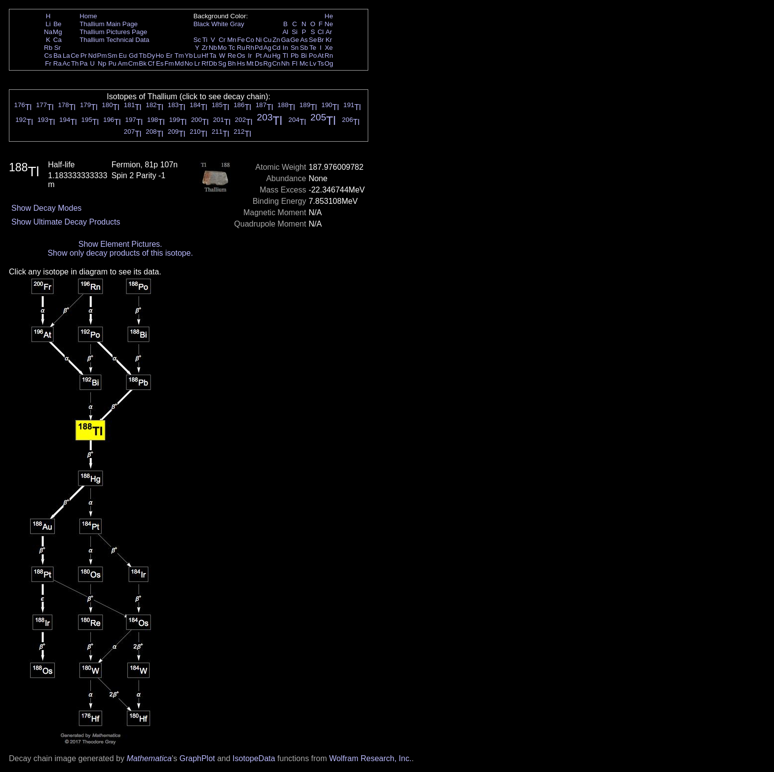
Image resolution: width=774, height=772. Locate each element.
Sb (304, 47)
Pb (295, 55)
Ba (57, 55)
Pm (102, 55)
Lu (197, 55)
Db (213, 63)
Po (313, 55)
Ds (259, 63)
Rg (267, 63)
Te (313, 47)
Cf (151, 63)
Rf (204, 63)
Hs (241, 63)
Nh (285, 63)
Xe (329, 47)
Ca (57, 39)
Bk (143, 63)
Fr (48, 63)
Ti (205, 39)
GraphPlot (197, 758)
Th (75, 63)
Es (160, 63)
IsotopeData (253, 758)
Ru (241, 47)
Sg (222, 63)
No (189, 63)
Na (48, 32)
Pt (259, 55)
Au (267, 55)
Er (169, 55)
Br (320, 39)
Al (285, 32)
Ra (57, 63)
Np (102, 63)
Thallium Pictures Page (113, 32)
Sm (112, 55)
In (285, 47)
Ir (250, 55)
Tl (285, 55)
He (329, 16)
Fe (241, 39)
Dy (151, 55)
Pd (259, 47)
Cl (320, 32)
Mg (57, 32)
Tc (232, 47)
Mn (231, 39)
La (66, 55)
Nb (213, 47)
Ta (212, 55)
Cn (276, 63)
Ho (159, 55)
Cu (267, 39)
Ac (67, 63)
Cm (133, 63)
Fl (294, 63)
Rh (250, 47)
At (320, 55)
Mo (222, 47)
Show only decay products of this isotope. (120, 253)
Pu (112, 63)
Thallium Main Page (108, 24)
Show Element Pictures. (120, 244)
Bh (231, 63)
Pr (83, 55)
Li (47, 24)
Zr (205, 47)
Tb (143, 55)
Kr (328, 39)
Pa (83, 63)
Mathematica (149, 758)
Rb (48, 47)
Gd (133, 55)
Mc (304, 63)
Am (123, 63)
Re (232, 55)
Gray (237, 24)
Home (88, 16)
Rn (329, 55)
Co (250, 39)
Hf (204, 55)
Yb (189, 55)
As (304, 39)
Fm (169, 63)
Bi (304, 55)
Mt (250, 63)
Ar (328, 32)
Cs (48, 55)
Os (241, 55)
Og (328, 63)
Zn (276, 39)
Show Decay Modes (46, 208)
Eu (122, 55)
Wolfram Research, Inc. (370, 758)
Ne (329, 24)
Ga (285, 39)
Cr (222, 39)
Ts (320, 63)
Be (57, 24)
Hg (276, 55)
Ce (75, 55)
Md (179, 63)
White (219, 24)
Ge (294, 39)
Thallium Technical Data (114, 39)
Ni (259, 39)
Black (202, 24)
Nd (92, 55)
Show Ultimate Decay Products (65, 222)
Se (313, 39)
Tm (179, 55)
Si (295, 32)
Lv (313, 63)
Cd (276, 47)
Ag (267, 47)
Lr (197, 63)
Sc (197, 39)
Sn (295, 47)
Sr (57, 47)
